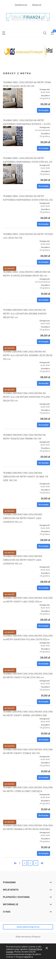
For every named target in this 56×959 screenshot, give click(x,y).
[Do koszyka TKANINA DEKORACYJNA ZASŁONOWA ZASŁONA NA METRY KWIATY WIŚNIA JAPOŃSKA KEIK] (43, 739)
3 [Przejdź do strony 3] (30, 863)
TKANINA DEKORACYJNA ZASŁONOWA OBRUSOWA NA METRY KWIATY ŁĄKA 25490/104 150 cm (22, 560)
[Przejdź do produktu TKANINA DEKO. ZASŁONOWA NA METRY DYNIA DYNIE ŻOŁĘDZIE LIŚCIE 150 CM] (13, 98)
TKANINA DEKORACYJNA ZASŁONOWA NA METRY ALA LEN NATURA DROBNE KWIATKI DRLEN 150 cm (24, 313)
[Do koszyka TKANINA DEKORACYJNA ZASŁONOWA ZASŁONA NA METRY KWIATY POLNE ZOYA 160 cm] (43, 701)
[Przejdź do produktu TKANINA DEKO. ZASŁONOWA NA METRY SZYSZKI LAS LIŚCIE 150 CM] (13, 242)
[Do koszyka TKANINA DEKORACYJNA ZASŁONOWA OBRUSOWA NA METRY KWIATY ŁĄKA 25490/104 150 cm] (43, 588)
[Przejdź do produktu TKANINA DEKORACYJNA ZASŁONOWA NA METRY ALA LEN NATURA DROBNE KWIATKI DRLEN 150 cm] (13, 321)
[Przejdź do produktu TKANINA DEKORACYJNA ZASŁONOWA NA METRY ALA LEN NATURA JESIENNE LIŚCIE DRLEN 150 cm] (13, 363)
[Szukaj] (45, 32)
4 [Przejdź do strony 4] (35, 863)
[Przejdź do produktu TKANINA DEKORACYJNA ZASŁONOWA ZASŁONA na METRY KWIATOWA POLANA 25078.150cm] (13, 643)
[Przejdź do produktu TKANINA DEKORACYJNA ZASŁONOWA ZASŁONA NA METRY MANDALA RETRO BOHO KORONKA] (13, 833)
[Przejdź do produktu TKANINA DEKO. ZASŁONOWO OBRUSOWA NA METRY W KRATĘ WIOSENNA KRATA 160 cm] (13, 280)
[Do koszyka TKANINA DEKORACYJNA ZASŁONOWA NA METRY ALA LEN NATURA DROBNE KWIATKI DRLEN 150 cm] (43, 341)
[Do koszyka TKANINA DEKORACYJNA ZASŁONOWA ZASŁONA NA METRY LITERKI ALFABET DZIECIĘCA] (43, 815)
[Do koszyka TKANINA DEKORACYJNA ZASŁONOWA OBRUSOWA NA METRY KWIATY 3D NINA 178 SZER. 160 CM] (43, 504)
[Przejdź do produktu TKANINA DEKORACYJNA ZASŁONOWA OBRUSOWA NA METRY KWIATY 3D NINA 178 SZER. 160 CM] (13, 484)
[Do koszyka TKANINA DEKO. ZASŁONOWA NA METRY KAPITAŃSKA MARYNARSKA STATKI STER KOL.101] (43, 186)
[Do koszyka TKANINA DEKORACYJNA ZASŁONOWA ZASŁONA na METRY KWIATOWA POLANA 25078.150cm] (43, 663)
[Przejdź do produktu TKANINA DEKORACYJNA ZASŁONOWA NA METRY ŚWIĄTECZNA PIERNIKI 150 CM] (13, 443)
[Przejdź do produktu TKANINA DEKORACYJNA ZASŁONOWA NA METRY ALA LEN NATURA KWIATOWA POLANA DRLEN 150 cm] (13, 405)
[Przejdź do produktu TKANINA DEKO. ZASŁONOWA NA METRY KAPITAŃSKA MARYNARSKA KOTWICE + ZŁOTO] (13, 136)
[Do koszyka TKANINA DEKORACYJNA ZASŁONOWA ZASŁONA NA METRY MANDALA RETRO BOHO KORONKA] (43, 853)
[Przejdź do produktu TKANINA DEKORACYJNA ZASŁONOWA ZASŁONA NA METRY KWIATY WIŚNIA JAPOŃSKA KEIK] (13, 719)
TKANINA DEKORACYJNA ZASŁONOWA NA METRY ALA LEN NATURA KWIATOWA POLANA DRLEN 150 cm (26, 397)
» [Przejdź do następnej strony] (41, 862)
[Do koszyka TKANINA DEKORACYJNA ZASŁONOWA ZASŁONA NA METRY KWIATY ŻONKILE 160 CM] (43, 777)
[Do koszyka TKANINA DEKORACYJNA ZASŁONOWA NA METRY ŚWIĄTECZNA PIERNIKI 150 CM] (43, 463)
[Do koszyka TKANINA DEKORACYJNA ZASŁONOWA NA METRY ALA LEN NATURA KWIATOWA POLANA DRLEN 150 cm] (43, 425)
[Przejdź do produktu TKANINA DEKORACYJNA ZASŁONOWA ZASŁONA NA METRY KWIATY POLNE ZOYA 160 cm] (13, 681)
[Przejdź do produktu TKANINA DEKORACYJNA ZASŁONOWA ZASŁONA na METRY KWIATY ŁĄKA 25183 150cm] (13, 606)
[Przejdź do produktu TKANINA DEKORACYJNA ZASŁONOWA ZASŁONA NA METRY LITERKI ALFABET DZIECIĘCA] (13, 795)
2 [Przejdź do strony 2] (24, 863)
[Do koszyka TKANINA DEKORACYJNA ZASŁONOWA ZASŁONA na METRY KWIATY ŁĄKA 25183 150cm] (43, 625)
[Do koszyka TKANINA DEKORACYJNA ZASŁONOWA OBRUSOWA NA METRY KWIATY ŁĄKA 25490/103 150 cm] (43, 546)
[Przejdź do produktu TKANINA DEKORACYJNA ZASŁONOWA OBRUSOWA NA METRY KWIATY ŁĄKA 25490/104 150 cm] (13, 568)
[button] (3, 32)
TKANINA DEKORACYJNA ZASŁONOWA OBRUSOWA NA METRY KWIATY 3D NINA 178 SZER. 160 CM (25, 476)
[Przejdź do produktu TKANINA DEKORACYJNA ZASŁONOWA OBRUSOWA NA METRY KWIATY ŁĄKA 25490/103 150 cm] (13, 526)
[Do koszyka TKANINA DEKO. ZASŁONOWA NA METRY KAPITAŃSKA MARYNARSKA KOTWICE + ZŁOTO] (43, 148)
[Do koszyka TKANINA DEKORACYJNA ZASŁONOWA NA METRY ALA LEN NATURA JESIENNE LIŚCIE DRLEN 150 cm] (43, 383)
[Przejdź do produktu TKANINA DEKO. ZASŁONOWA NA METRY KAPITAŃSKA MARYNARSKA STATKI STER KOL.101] (13, 174)
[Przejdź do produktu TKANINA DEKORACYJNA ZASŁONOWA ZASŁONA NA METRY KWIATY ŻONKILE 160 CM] (13, 757)
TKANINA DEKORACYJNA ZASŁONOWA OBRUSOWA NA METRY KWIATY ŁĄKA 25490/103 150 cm (22, 518)
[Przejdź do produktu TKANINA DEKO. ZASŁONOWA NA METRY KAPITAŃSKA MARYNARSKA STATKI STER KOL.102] (13, 204)
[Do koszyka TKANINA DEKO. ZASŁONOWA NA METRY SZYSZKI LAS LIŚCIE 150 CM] (43, 262)
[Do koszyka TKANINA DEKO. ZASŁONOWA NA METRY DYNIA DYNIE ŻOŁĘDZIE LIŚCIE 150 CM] (43, 110)
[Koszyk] (52, 33)
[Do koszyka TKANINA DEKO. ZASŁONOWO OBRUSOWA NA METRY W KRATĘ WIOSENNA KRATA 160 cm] (43, 300)
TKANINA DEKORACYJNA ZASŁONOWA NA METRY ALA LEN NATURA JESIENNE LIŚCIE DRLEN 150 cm (27, 355)
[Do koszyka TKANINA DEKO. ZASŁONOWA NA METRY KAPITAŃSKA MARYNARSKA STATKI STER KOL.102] (43, 224)
